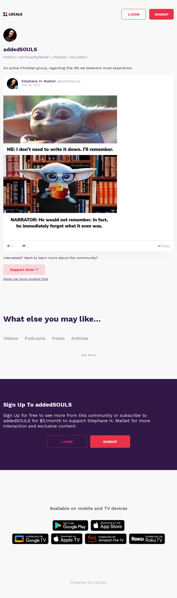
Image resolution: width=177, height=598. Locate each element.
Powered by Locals (88, 582)
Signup (162, 14)
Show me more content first (25, 279)
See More (88, 355)
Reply (164, 246)
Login (133, 14)
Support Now (24, 270)
